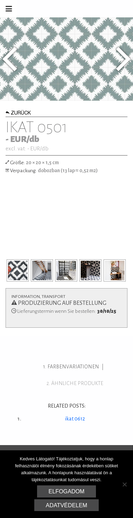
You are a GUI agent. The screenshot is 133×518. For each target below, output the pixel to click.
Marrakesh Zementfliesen (80, 8)
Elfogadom (66, 491)
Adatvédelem (66, 505)
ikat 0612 (75, 418)
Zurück (18, 113)
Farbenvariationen (73, 366)
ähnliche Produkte (77, 383)
